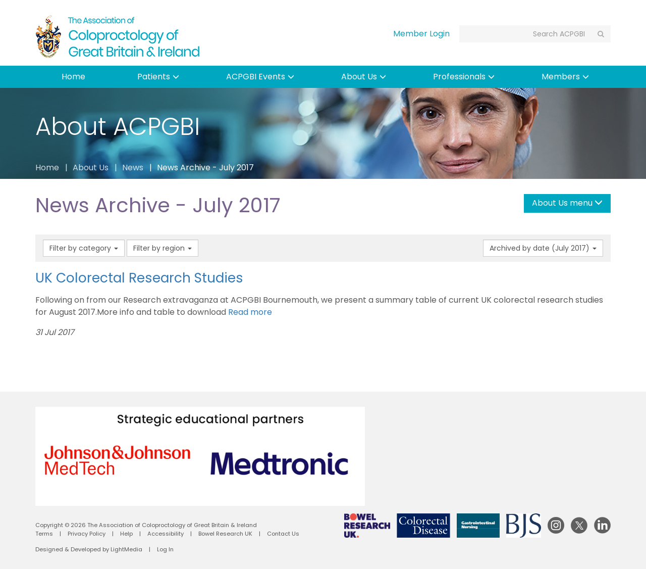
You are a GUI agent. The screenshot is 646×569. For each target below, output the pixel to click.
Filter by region (162, 248)
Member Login (421, 33)
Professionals (464, 76)
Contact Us (283, 534)
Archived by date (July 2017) (543, 248)
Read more (250, 312)
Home (73, 76)
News (132, 167)
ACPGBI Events (260, 76)
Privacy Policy (86, 534)
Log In (165, 549)
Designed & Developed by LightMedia (88, 549)
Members (565, 76)
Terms (44, 534)
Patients (158, 76)
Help (126, 534)
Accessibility (165, 534)
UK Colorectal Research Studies (139, 277)
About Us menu (567, 203)
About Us (363, 76)
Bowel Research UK (225, 534)
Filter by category (83, 248)
